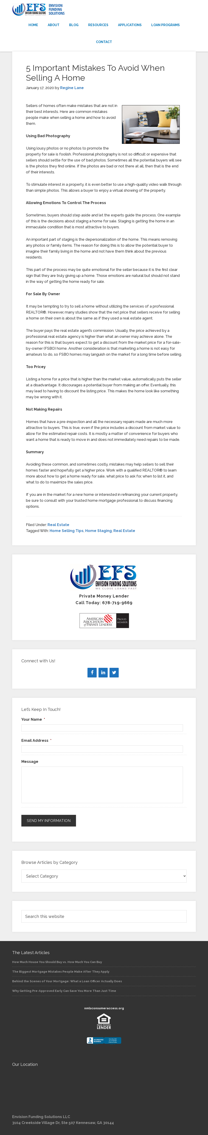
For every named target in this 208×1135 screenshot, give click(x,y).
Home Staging (98, 531)
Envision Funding (104, 9)
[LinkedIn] (103, 672)
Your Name (33, 719)
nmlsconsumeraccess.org (104, 1008)
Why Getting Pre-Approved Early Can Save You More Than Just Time (64, 991)
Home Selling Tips (67, 531)
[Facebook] (92, 672)
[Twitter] (114, 672)
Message (29, 761)
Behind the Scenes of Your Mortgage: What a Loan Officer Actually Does (67, 981)
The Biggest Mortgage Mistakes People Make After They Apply (60, 971)
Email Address (36, 740)
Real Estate (58, 525)
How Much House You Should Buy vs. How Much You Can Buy (57, 962)
